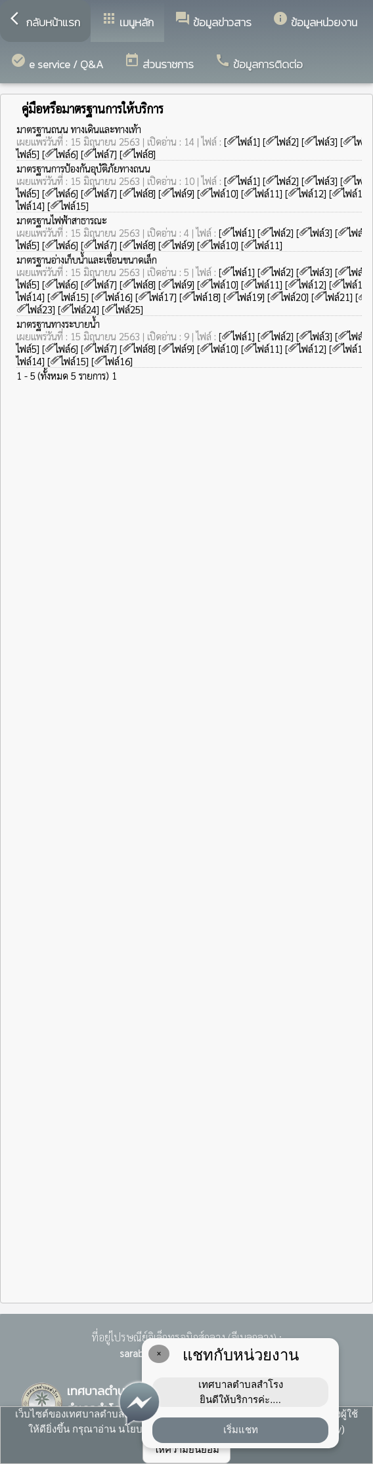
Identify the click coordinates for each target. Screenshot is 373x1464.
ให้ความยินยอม (186, 1449)
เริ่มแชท (240, 1429)
